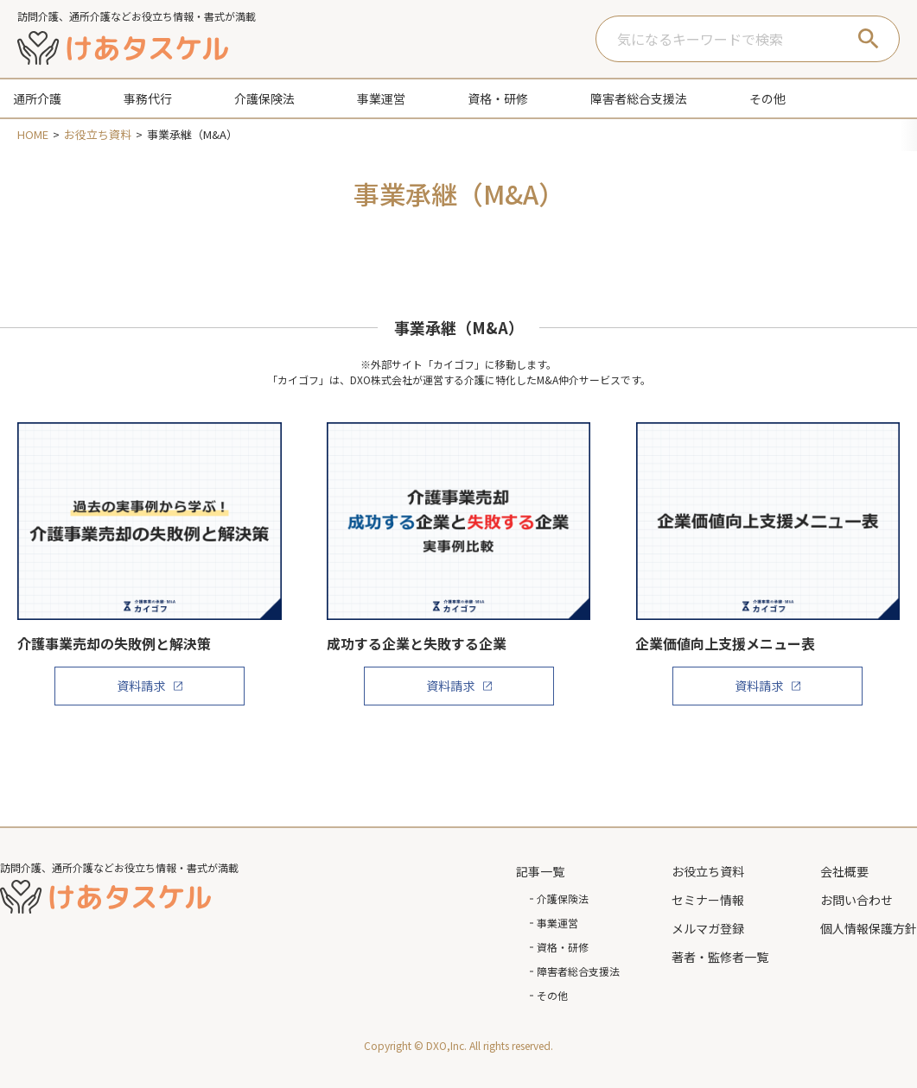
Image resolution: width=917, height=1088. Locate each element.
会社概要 (844, 871)
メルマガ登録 (708, 928)
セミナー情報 (708, 899)
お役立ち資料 (708, 871)
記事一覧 (540, 871)
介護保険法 (563, 898)
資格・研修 (563, 946)
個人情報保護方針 (868, 928)
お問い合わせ (856, 899)
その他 (552, 995)
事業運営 (557, 922)
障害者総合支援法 (578, 971)
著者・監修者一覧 (720, 956)
